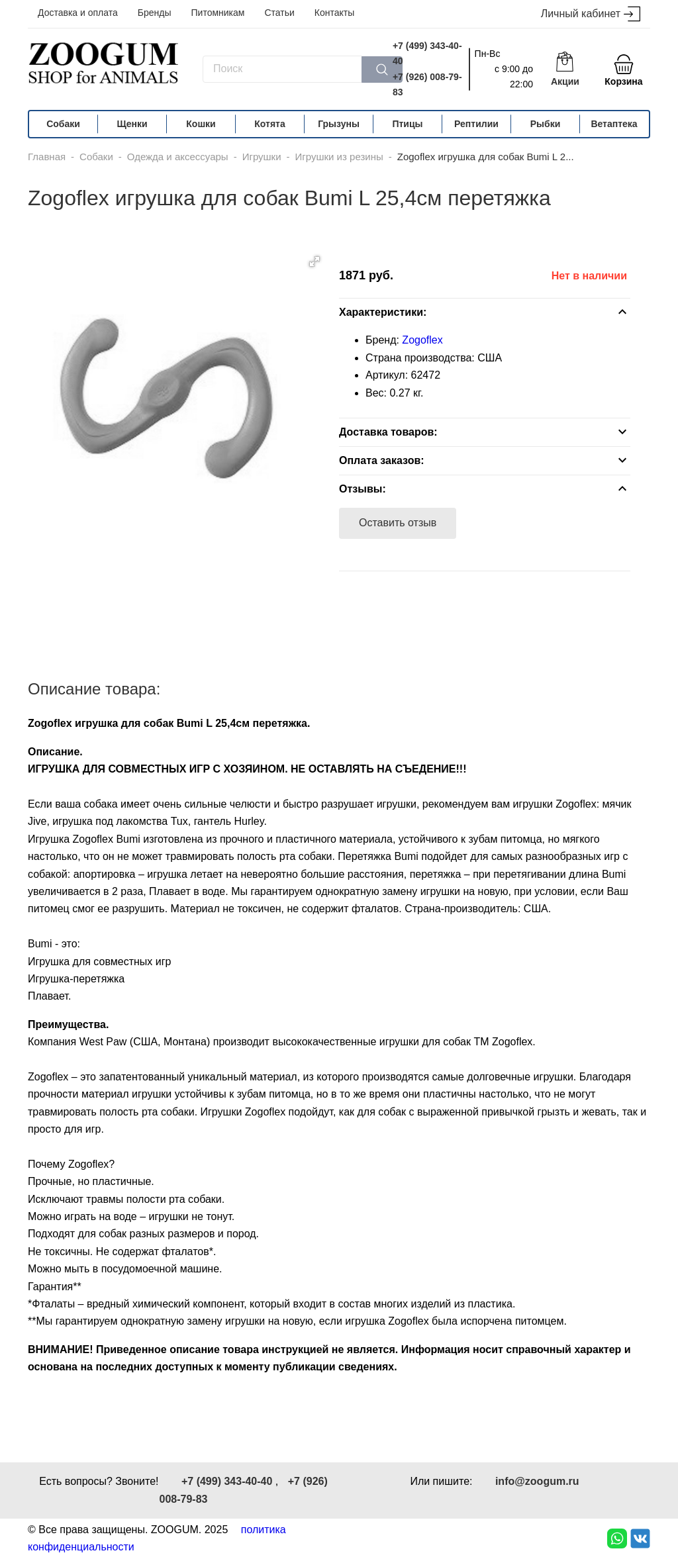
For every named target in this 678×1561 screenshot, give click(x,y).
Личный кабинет (590, 14)
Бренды (154, 12)
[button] (314, 261)
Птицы (407, 123)
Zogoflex (422, 340)
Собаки (63, 123)
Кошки (200, 123)
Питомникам (218, 12)
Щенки (132, 123)
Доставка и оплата (78, 12)
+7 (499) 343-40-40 (427, 53)
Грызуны (339, 123)
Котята (269, 123)
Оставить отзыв (397, 522)
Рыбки (545, 123)
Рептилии (476, 123)
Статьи (279, 12)
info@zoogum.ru (537, 1481)
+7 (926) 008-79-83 (427, 84)
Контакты (334, 12)
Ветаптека (614, 123)
